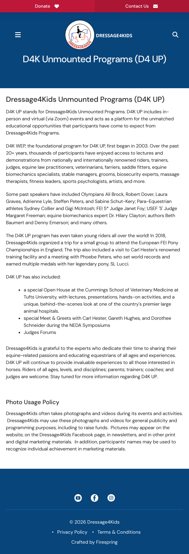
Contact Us (141, 6)
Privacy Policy (72, 532)
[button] (18, 35)
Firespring (107, 542)
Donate (47, 6)
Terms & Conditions (119, 532)
